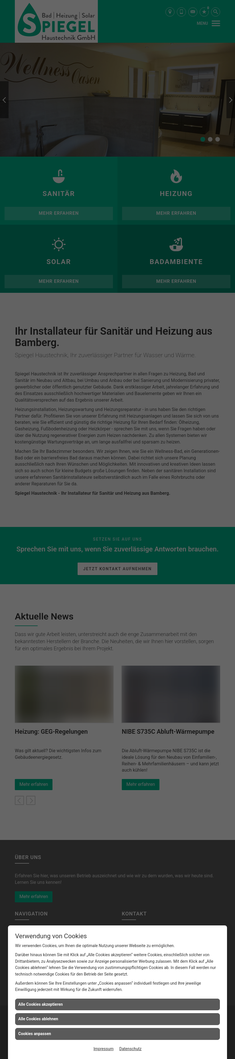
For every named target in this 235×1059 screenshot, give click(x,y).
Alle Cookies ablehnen (38, 1019)
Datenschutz (130, 1048)
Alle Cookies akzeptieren (40, 1004)
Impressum (104, 1048)
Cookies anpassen (34, 1033)
